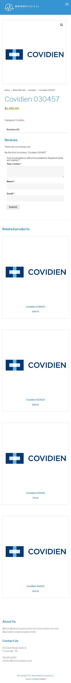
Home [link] (7, 90)
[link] (21, 7)
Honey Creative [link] (40, 679)
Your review (14, 164)
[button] (61, 25)
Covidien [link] (32, 90)
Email (11, 194)
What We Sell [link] (19, 90)
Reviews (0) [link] (13, 129)
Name (11, 181)
